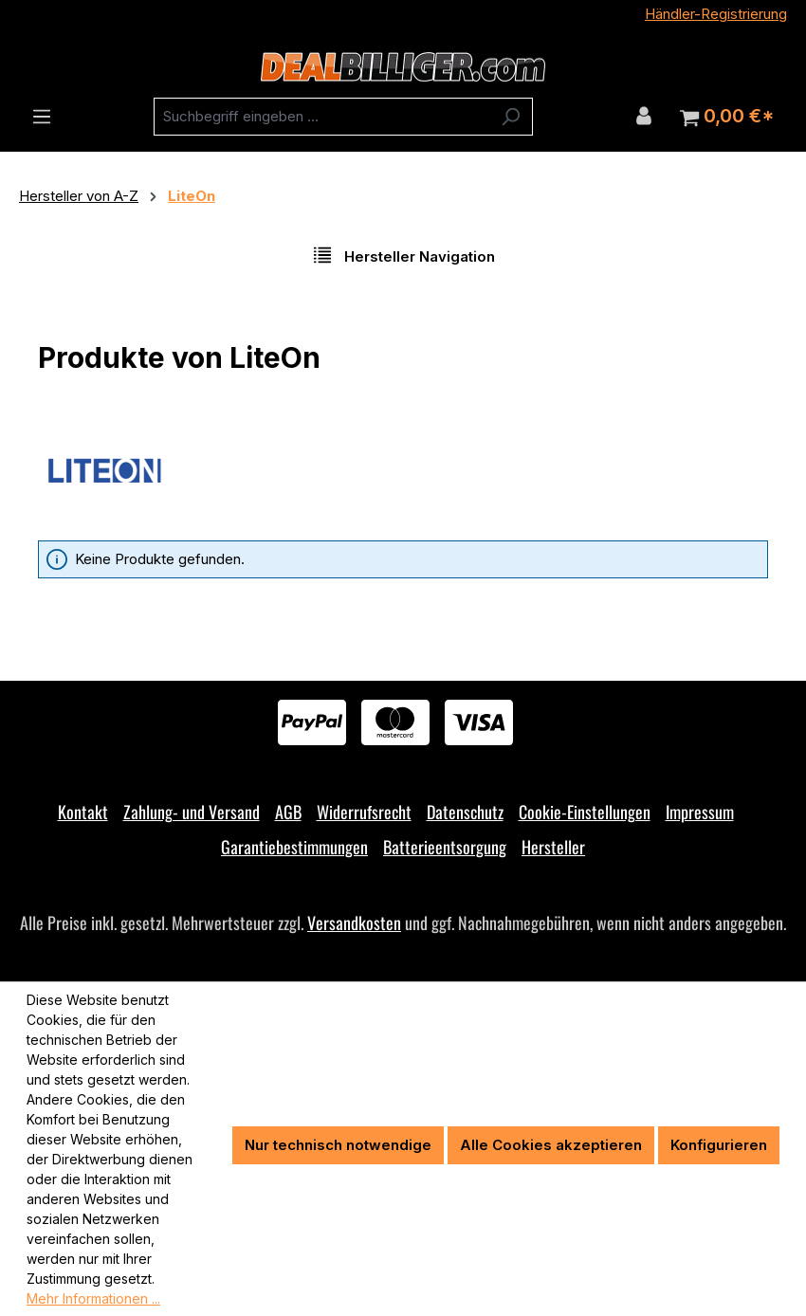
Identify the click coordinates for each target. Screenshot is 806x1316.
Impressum (700, 811)
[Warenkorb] (727, 117)
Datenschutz (465, 811)
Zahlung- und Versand (191, 811)
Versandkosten (354, 922)
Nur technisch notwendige (338, 1145)
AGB (288, 811)
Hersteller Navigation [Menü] (403, 255)
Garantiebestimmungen (294, 846)
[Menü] (41, 117)
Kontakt (83, 811)
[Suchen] (510, 117)
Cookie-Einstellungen (584, 811)
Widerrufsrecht (364, 811)
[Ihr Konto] (644, 116)
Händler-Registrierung (716, 14)
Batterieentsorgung (444, 846)
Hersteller (553, 846)
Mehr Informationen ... (93, 1298)
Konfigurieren (718, 1145)
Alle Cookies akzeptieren (551, 1145)
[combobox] (321, 117)
